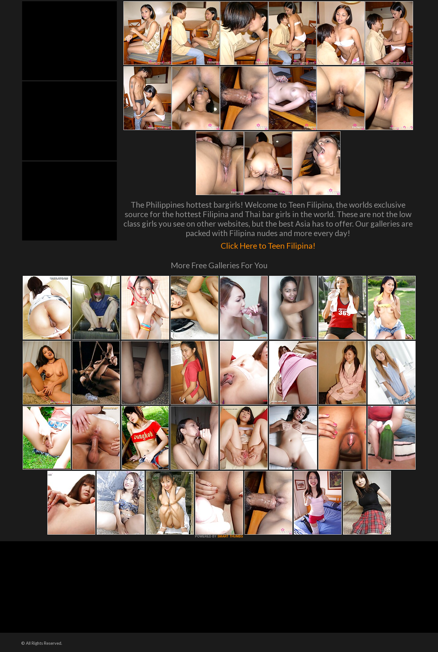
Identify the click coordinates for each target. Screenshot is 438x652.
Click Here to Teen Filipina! (268, 244)
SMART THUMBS (230, 536)
